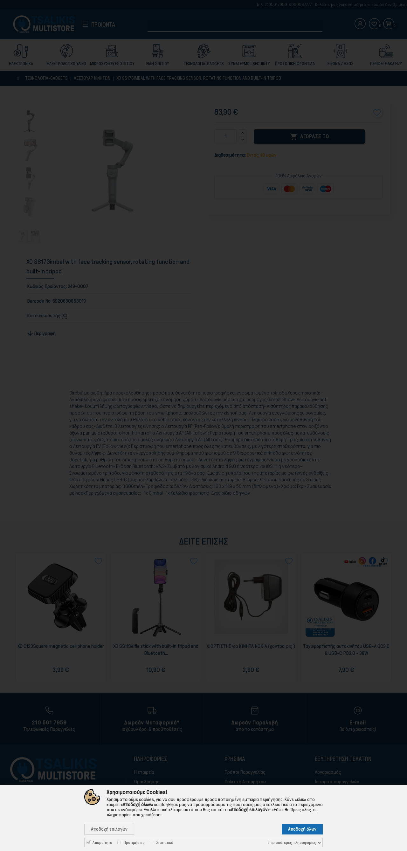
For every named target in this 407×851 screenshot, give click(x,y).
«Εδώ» (278, 809)
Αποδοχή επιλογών (109, 829)
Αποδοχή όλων (302, 829)
